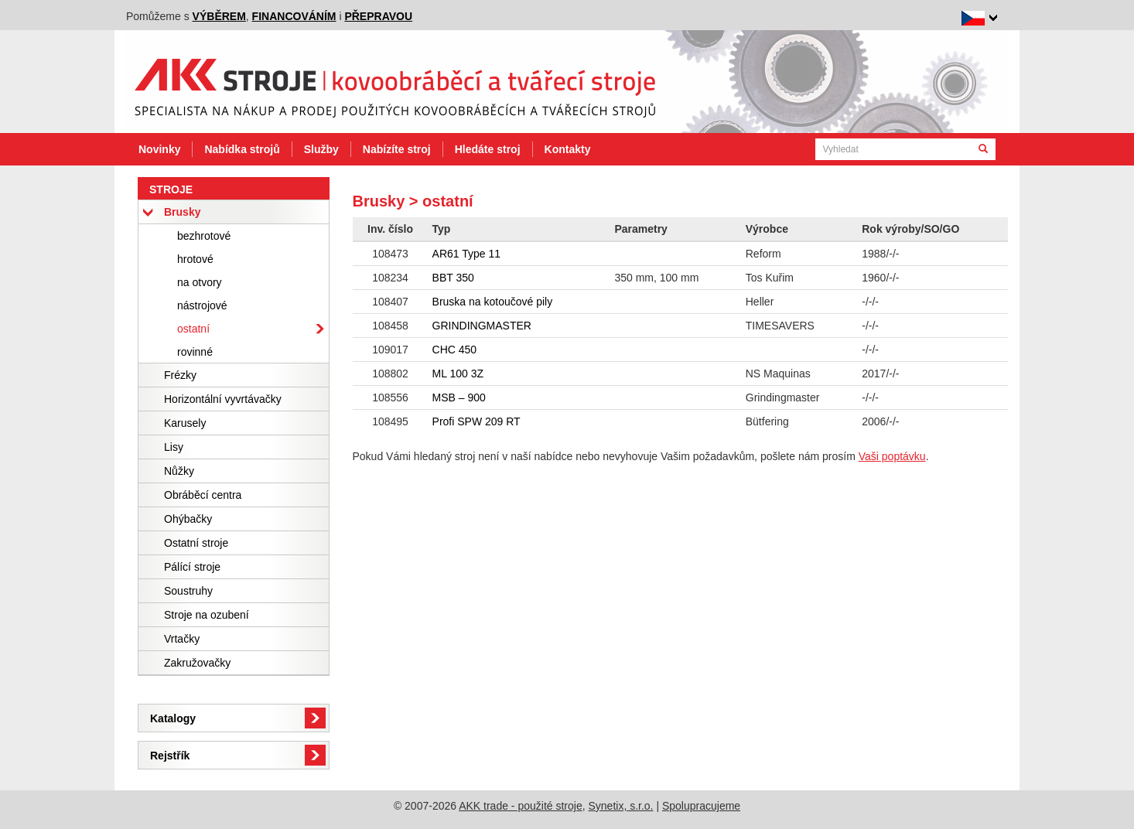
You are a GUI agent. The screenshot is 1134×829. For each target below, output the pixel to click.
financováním (294, 16)
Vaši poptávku (892, 456)
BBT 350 (453, 277)
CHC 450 (454, 349)
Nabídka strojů (241, 149)
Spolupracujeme (701, 806)
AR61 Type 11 (466, 253)
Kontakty (568, 149)
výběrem (219, 16)
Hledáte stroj (488, 149)
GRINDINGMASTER (481, 325)
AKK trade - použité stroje (520, 806)
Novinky (159, 149)
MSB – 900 (459, 397)
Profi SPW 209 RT (476, 421)
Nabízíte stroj (397, 149)
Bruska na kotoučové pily (492, 301)
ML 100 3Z (457, 373)
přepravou (378, 16)
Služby (321, 149)
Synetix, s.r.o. (620, 806)
